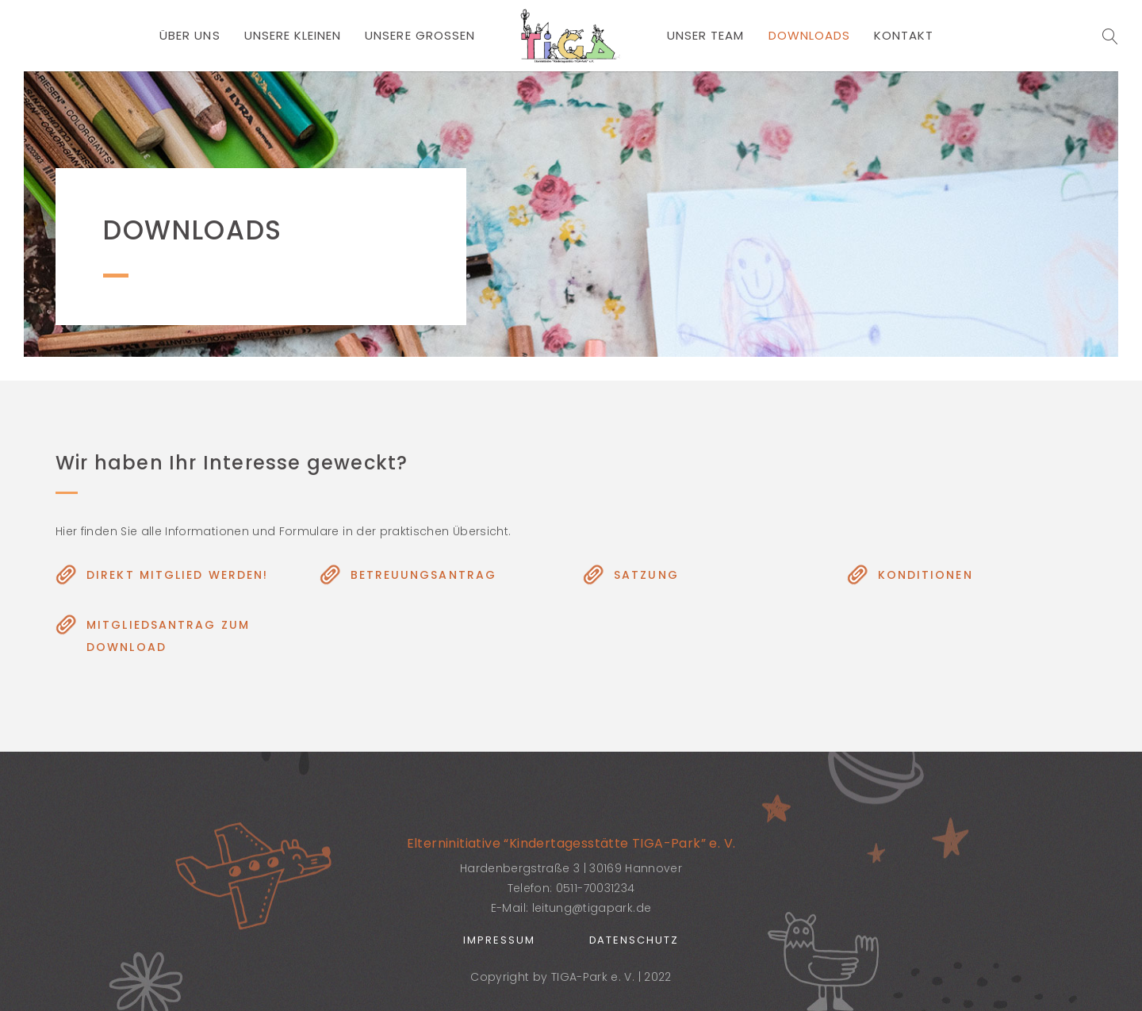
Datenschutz (634, 940)
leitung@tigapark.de (592, 908)
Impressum (499, 940)
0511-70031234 (595, 888)
